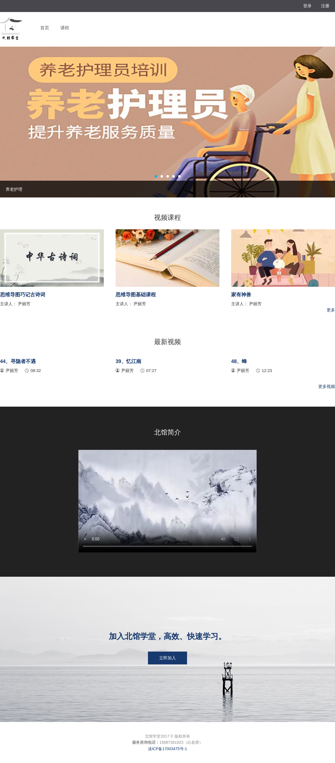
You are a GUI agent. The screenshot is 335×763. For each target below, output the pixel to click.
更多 (331, 309)
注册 (325, 5)
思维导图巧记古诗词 (22, 294)
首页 (44, 27)
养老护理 (14, 189)
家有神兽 (241, 294)
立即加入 (167, 657)
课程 (64, 27)
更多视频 (326, 386)
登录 (307, 5)
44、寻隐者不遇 (18, 361)
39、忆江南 (128, 361)
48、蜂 (239, 361)
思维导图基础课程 (136, 294)
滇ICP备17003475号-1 (167, 749)
